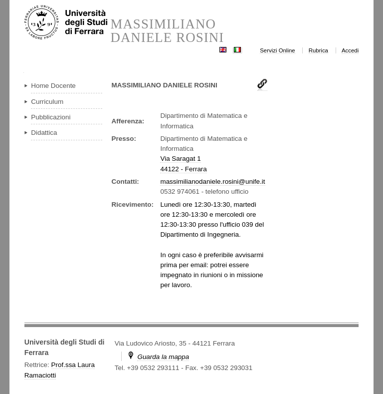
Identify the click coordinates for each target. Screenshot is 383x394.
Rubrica (318, 50)
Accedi (350, 50)
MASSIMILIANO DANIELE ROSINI (167, 30)
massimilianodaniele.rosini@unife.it (212, 181)
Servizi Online (277, 50)
